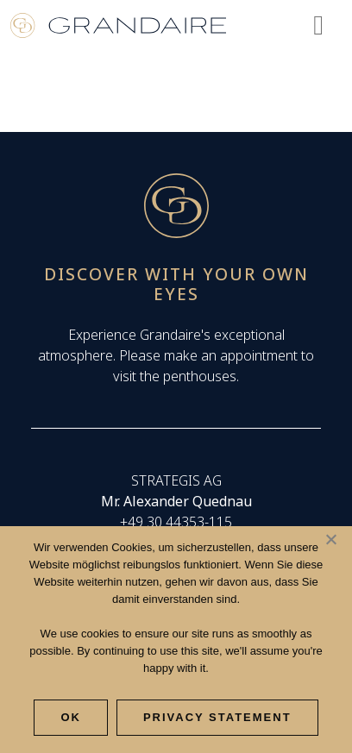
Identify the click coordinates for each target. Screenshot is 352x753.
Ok (70, 717)
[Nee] (330, 539)
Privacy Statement (217, 717)
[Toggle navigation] (318, 24)
